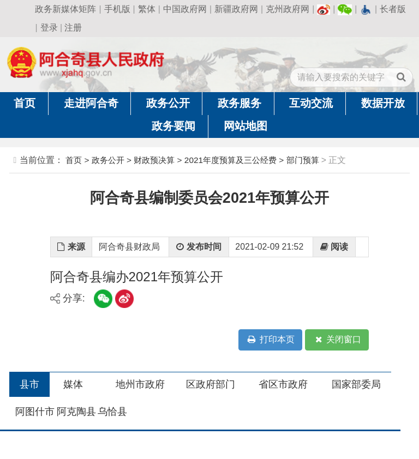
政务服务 (239, 103)
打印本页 (270, 340)
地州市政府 (140, 384)
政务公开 (168, 103)
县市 (29, 384)
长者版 (393, 9)
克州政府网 (287, 9)
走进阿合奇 (91, 103)
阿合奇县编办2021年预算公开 (137, 276)
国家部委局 (356, 384)
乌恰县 (112, 411)
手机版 (117, 9)
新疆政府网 (236, 9)
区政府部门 (210, 384)
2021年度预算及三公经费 (230, 160)
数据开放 (383, 103)
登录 (49, 27)
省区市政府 (283, 384)
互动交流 (311, 103)
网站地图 (245, 126)
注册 (73, 27)
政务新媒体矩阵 (65, 9)
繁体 (146, 9)
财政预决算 (154, 160)
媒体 (73, 384)
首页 (24, 103)
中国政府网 (185, 9)
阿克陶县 (76, 411)
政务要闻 (173, 126)
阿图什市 (35, 411)
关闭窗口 (337, 340)
